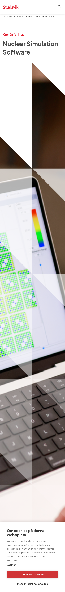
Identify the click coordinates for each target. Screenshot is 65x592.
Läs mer (11, 564)
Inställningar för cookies (32, 583)
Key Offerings (16, 16)
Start (3, 16)
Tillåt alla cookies (32, 575)
